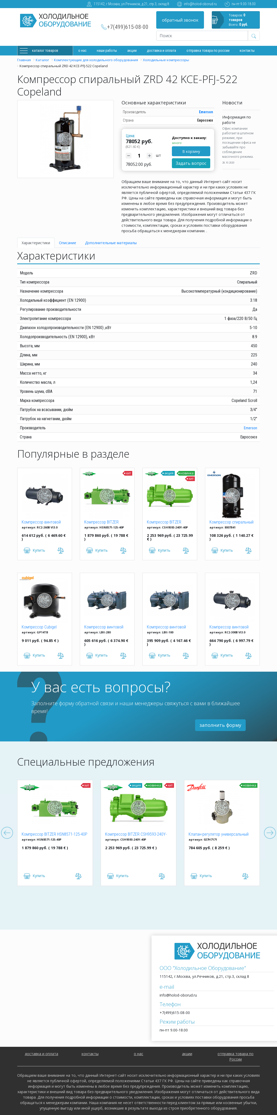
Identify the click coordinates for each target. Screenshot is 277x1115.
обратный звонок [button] (180, 20)
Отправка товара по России (208, 50)
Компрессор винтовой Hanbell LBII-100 (166, 627)
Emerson (206, 112)
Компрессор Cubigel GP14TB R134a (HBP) (39, 627)
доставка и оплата (161, 50)
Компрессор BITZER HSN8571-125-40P (101, 522)
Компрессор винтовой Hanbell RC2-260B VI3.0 (41, 522)
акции (187, 1053)
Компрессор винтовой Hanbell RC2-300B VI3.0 (229, 627)
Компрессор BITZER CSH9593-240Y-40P (164, 522)
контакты (90, 1053)
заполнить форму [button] (220, 725)
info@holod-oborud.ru (200, 4)
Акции (132, 50)
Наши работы (107, 50)
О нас (82, 50)
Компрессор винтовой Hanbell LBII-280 (103, 627)
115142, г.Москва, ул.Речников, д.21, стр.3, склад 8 (131, 4)
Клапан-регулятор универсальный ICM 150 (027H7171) (219, 834)
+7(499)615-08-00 (127, 27)
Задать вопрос (191, 163)
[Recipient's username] (202, 36)
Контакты (247, 50)
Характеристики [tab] (36, 242)
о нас (138, 1053)
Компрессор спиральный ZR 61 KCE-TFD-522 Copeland (231, 522)
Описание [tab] (67, 242)
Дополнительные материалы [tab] (111, 242)
